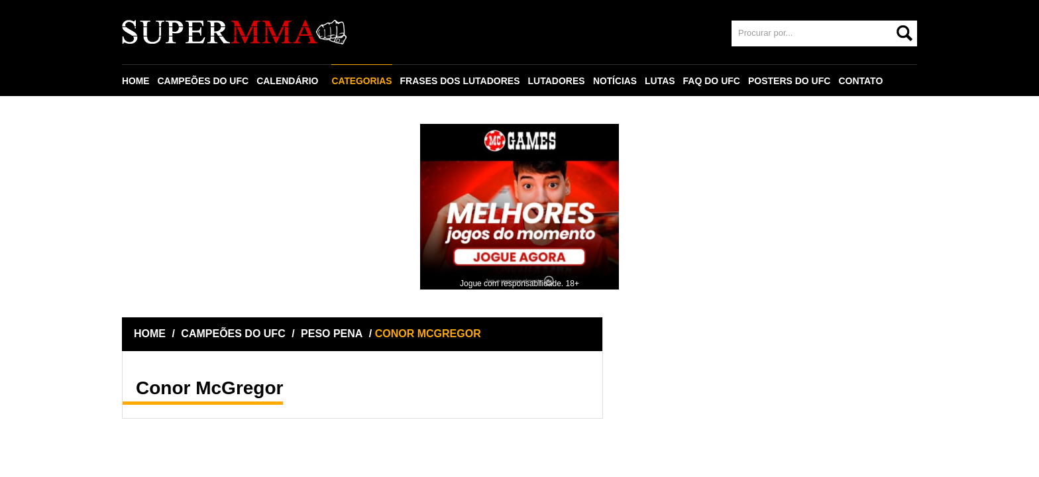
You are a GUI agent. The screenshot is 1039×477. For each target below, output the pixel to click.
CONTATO (862, 81)
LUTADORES (557, 81)
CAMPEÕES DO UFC (203, 81)
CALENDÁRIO (288, 81)
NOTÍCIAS (616, 81)
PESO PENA (331, 333)
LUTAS (661, 81)
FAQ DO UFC (712, 81)
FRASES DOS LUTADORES (461, 81)
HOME (136, 81)
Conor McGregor (209, 388)
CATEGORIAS (362, 81)
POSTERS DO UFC (790, 81)
